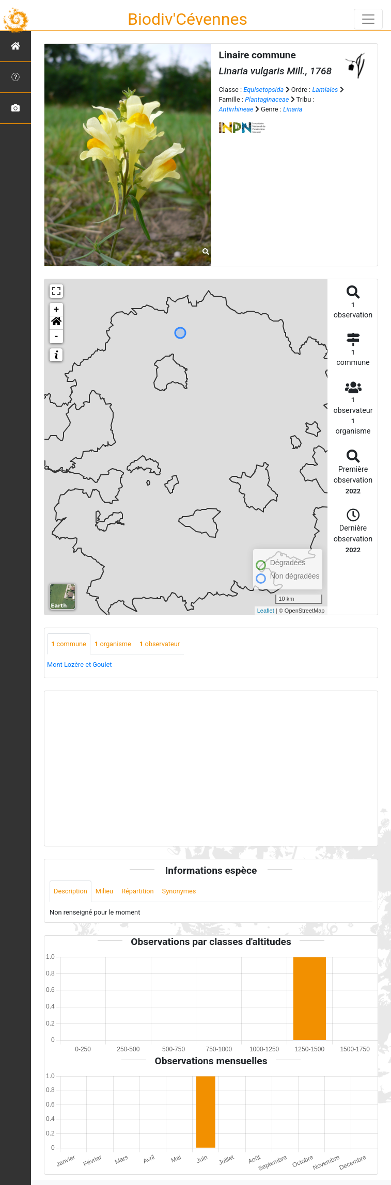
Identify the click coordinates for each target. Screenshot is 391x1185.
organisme (113, 644)
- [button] (56, 336)
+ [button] (56, 309)
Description (70, 891)
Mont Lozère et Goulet (79, 664)
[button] (56, 323)
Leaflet (265, 610)
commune (68, 644)
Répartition (137, 891)
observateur (159, 644)
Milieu (104, 891)
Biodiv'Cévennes (187, 19)
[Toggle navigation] (368, 19)
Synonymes (179, 891)
